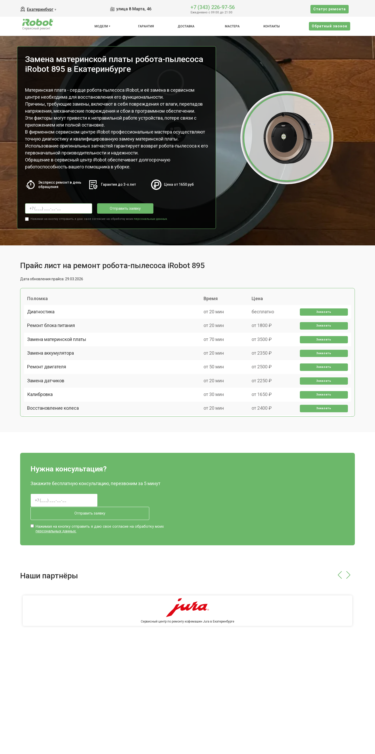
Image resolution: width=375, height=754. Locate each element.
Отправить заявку (117, 208)
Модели (101, 26)
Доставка (186, 26)
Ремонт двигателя (48, 388)
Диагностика (43, 316)
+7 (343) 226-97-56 (213, 7)
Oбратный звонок (329, 26)
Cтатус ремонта (329, 9)
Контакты (271, 26)
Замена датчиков (47, 406)
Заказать (322, 316)
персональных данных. (151, 217)
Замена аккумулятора (52, 370)
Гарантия (146, 26)
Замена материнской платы (58, 352)
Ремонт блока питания (53, 334)
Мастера (232, 26)
